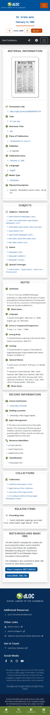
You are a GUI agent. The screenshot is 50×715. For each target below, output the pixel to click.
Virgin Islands (26, 269)
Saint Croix (38, 269)
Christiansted (11, 272)
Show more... (15, 309)
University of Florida (18, 405)
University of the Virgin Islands (21, 492)
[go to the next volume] (27, 31)
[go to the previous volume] (10, 31)
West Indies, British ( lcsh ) (18, 242)
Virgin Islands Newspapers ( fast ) (21, 234)
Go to (36, 30)
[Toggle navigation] (44, 5)
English (12, 170)
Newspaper (14, 180)
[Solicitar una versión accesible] (36, 40)
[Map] (43, 710)
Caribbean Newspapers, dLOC (21, 484)
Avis (11, 131)
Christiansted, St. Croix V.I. (20, 141)
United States (14, 269)
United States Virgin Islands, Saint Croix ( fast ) (25, 227)
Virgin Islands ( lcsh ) (16, 231)
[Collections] (31, 710)
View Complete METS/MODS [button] (21, 569)
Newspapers (16, 252)
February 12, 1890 (17, 160)
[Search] (19, 710)
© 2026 (25, 703)
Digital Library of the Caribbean (21, 488)
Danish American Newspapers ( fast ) (22, 216)
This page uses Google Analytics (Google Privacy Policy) (25, 687)
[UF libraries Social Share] (29, 40)
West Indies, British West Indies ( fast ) (22, 238)
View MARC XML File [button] (17, 575)
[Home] (6, 710)
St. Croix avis (15, 121)
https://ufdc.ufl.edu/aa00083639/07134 (25, 111)
